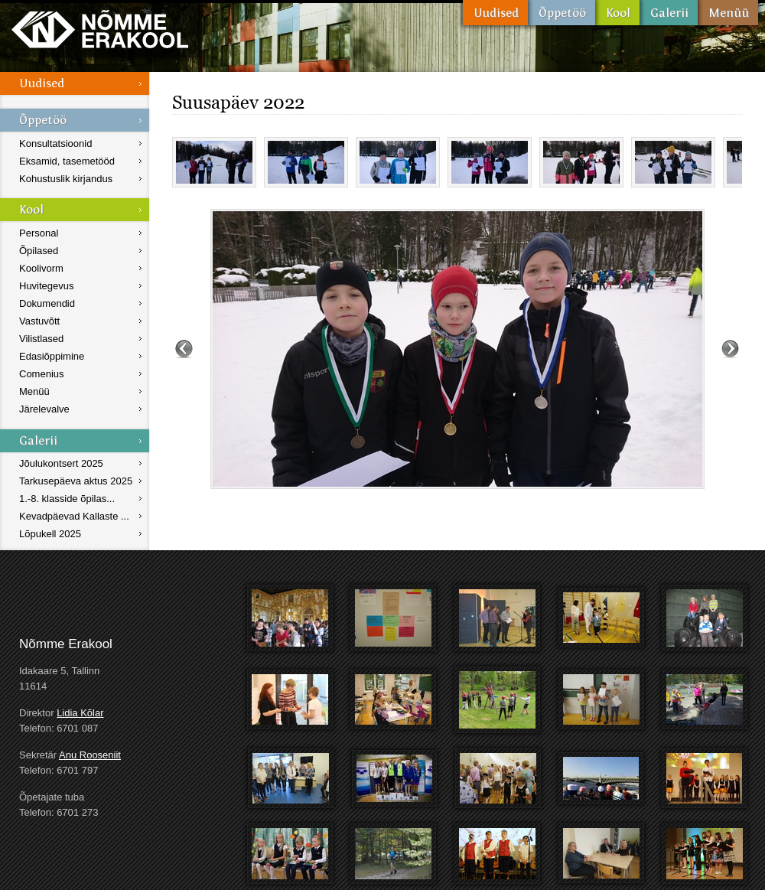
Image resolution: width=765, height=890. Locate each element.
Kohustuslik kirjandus (65, 178)
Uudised (495, 12)
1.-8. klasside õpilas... (67, 498)
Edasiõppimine (51, 356)
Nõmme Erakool (100, 28)
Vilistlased (41, 338)
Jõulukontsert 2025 (61, 463)
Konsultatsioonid (55, 143)
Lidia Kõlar (80, 713)
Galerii (669, 12)
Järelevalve (44, 409)
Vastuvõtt (39, 321)
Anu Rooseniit (90, 755)
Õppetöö (561, 12)
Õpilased (38, 250)
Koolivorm (41, 268)
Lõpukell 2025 (50, 534)
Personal (38, 233)
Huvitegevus (46, 286)
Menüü (728, 12)
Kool (617, 12)
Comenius (41, 374)
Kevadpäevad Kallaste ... (74, 516)
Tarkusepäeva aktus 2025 (75, 481)
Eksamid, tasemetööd (67, 161)
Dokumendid (47, 303)
